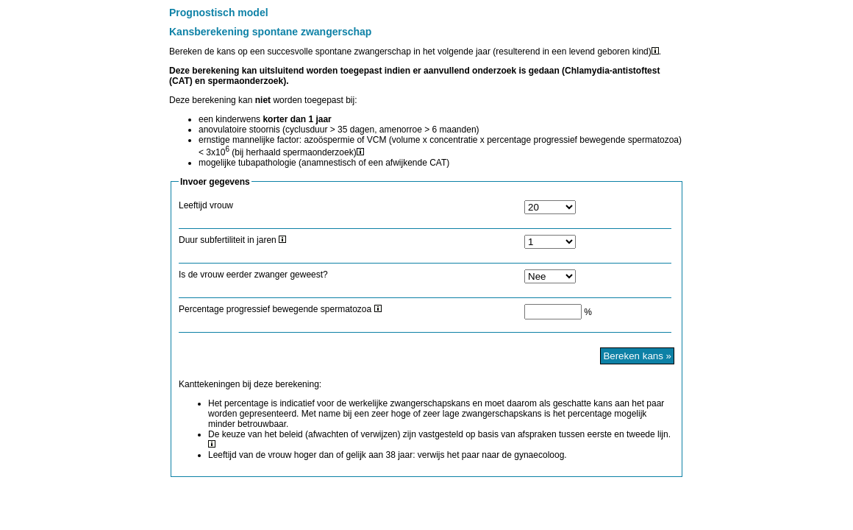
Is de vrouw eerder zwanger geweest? (253, 274)
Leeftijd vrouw (206, 205)
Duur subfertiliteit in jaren (232, 240)
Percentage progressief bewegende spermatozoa (280, 309)
